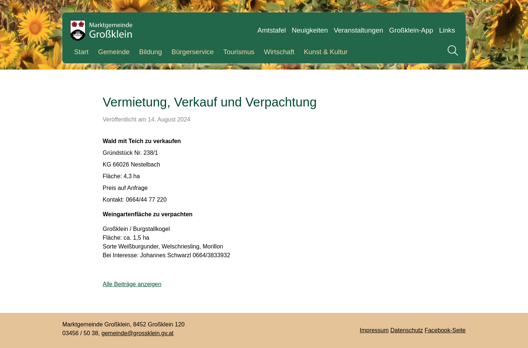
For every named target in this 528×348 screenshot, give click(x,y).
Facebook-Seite (445, 330)
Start (81, 52)
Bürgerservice (193, 52)
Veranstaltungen (358, 30)
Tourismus (238, 52)
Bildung (150, 52)
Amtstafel (271, 30)
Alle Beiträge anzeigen (132, 284)
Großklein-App (411, 30)
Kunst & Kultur (326, 52)
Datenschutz (406, 330)
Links (447, 30)
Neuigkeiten (310, 30)
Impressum (374, 330)
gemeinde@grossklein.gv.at (138, 333)
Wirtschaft (279, 52)
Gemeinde (113, 52)
